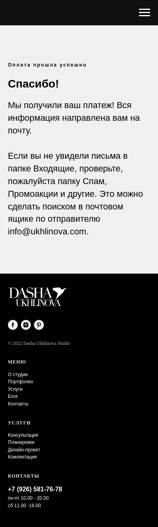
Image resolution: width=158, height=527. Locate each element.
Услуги (15, 389)
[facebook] (13, 325)
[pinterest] (39, 325)
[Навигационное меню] (144, 13)
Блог (13, 396)
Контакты (18, 404)
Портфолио (20, 381)
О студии (18, 374)
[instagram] (26, 325)
